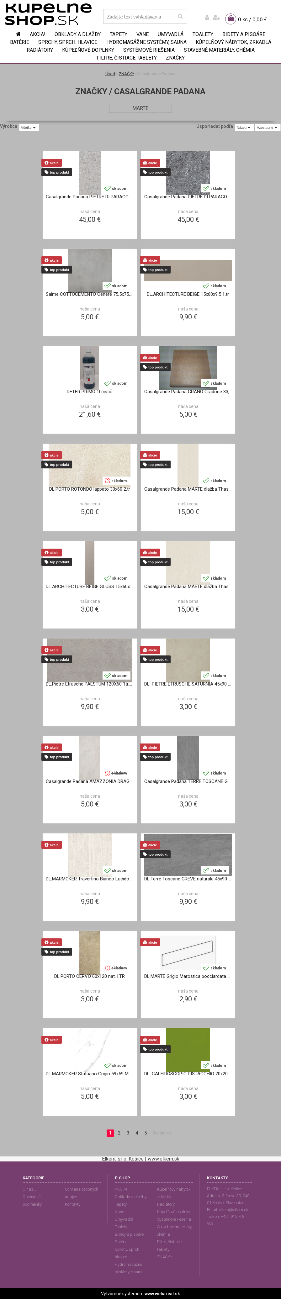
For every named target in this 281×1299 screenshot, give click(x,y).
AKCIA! (37, 34)
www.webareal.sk (162, 1293)
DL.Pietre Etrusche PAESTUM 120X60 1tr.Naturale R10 (90, 684)
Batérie (19, 42)
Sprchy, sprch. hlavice (67, 42)
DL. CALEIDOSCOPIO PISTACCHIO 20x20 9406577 (188, 1074)
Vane (142, 34)
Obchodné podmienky (32, 1200)
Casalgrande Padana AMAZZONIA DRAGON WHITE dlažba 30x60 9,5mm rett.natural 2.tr (90, 781)
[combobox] (244, 127)
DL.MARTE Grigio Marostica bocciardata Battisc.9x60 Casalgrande (188, 976)
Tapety (118, 34)
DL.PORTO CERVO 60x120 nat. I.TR (89, 976)
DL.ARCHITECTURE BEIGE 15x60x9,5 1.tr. (188, 294)
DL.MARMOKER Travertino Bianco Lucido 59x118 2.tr (90, 879)
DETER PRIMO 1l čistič (89, 391)
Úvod (110, 73)
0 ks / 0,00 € (252, 19)
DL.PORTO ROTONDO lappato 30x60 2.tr (89, 489)
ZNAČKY (175, 58)
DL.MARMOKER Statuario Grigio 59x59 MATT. (90, 1074)
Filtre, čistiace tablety (127, 58)
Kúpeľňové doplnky (88, 50)
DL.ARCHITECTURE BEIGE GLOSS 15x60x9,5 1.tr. (90, 586)
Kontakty (72, 1204)
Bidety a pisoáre (243, 34)
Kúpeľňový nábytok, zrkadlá (233, 42)
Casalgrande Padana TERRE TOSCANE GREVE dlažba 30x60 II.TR (188, 781)
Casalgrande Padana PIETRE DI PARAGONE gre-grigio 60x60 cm (90, 197)
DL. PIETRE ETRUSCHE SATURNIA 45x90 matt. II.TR (188, 684)
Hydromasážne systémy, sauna (146, 42)
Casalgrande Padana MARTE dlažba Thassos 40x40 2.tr (188, 586)
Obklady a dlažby (78, 34)
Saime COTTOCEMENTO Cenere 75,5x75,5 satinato (90, 294)
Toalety (203, 34)
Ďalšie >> (162, 1133)
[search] (180, 17)
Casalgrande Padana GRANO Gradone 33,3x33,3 (188, 391)
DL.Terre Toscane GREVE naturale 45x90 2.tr (188, 879)
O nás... (29, 1189)
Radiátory (40, 50)
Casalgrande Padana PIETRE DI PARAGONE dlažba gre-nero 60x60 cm (188, 197)
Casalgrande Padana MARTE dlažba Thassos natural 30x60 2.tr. (188, 489)
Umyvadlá (170, 34)
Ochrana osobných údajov (81, 1193)
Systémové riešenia (149, 50)
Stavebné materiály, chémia (219, 50)
